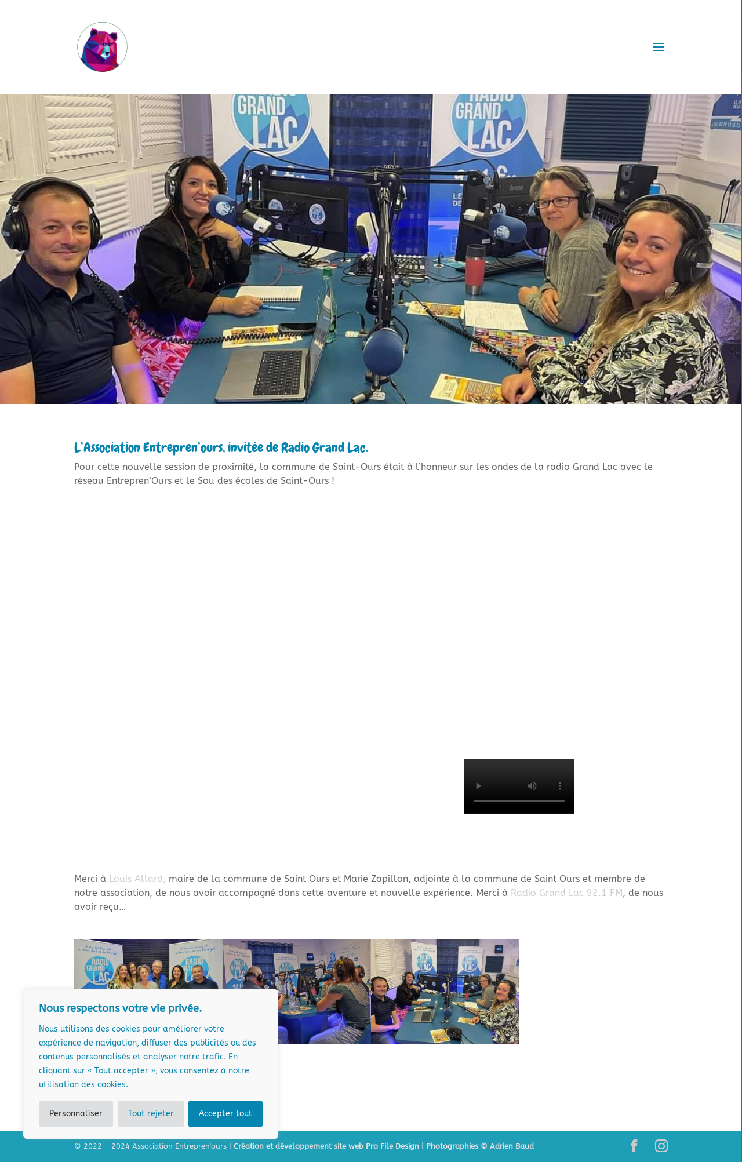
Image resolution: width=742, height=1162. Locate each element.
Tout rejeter (151, 1114)
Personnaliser (76, 1114)
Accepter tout (225, 1114)
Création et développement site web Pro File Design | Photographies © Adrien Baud (384, 1146)
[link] (139, 878)
